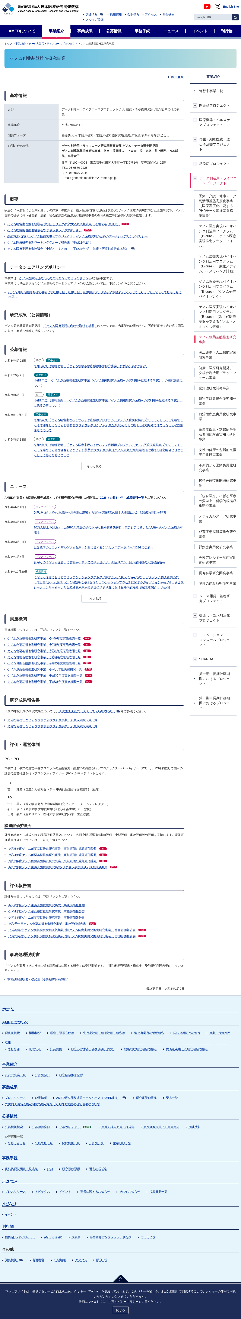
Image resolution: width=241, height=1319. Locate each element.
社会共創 (56, 1049)
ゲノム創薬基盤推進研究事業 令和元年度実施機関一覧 (49, 669)
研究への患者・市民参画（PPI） (93, 1049)
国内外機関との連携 (186, 1033)
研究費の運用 (71, 1169)
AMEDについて (15, 1022)
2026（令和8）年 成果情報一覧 (122, 497)
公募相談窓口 (41, 1127)
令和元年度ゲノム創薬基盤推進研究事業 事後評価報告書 (52, 923)
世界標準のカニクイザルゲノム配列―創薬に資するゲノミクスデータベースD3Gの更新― (93, 547)
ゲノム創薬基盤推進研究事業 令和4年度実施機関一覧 (49, 650)
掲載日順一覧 (122, 1143)
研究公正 (35, 1049)
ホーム (8, 1009)
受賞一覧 (172, 1097)
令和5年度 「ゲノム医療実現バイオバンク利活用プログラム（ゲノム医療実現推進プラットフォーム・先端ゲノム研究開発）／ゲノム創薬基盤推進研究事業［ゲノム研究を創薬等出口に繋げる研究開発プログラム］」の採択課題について (108, 425)
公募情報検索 (14, 1127)
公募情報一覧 (44, 1143)
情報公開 (14, 1049)
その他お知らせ (129, 1191)
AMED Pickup (53, 1237)
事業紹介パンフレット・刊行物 (110, 1237)
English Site (231, 6)
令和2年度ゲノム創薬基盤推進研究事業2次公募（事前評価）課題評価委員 (62, 867)
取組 (8, 1042)
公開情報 (133, 14)
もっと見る (94, 466)
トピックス (42, 1191)
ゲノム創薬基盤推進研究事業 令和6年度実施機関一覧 (49, 638)
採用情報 (116, 14)
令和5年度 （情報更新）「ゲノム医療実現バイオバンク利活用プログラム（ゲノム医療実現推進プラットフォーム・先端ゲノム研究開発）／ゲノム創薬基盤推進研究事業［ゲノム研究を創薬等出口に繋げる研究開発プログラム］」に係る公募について (108, 450)
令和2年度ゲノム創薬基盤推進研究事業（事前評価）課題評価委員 (57, 861)
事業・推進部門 (219, 1033)
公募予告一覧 (17, 1143)
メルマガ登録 (95, 19)
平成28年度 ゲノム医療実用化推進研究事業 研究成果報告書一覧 (52, 720)
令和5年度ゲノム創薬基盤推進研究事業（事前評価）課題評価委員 (57, 848)
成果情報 (41, 1097)
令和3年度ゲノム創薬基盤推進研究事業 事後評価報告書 (46, 917)
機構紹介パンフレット (20, 1237)
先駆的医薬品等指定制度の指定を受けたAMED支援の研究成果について (52, 1104)
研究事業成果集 (146, 1097)
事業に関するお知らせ (95, 1191)
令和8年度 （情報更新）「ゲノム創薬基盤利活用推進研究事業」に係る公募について (90, 366)
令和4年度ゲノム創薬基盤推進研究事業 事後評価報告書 (46, 911)
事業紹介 (20, 43)
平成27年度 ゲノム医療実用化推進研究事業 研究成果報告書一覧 (52, 726)
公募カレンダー (75, 1127)
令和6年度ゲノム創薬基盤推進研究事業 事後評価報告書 (46, 905)
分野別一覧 (96, 1143)
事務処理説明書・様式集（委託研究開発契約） (38, 979)
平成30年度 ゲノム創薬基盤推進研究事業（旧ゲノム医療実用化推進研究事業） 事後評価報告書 (77, 930)
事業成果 (10, 1087)
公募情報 (10, 1116)
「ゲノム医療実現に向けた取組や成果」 (70, 325)
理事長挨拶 (12, 1033)
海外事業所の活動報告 (149, 1033)
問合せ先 (168, 14)
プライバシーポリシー (124, 1301)
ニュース (10, 1181)
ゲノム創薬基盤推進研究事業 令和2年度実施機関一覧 (49, 663)
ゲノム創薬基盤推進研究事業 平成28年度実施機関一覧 (49, 681)
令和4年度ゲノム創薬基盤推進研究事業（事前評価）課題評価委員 (57, 854)
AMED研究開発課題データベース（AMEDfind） (91, 1097)
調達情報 (94, 14)
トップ (8, 43)
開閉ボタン (195, 105)
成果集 (76, 1237)
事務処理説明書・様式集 (118, 1127)
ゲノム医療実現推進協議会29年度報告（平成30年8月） (49, 230)
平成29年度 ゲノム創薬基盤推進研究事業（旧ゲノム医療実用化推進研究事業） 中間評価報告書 (77, 936)
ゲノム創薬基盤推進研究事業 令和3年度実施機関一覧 (49, 657)
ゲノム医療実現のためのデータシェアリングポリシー (55, 278)
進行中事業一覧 (15, 1075)
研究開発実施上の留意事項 (162, 1127)
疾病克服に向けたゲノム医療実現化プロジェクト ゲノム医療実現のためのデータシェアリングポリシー (77, 236)
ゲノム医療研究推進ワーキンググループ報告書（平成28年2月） (50, 242)
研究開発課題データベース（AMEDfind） (89, 711)
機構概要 (35, 1033)
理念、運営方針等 (62, 1033)
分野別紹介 (42, 1075)
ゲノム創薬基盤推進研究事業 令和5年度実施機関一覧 (49, 644)
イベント (65, 1191)
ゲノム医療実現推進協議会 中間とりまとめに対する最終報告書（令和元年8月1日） (68, 224)
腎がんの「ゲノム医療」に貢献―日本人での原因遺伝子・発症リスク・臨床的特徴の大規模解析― (99, 562)
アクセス (151, 14)
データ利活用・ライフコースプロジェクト (53, 43)
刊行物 (8, 1226)
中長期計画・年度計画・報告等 (104, 1033)
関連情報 (195, 1127)
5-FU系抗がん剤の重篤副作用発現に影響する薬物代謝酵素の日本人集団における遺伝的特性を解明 (100, 512)
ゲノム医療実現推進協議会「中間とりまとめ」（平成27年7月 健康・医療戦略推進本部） (70, 248)
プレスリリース (15, 1097)
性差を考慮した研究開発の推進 (187, 1049)
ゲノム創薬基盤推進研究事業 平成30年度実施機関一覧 (49, 675)
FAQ (50, 1169)
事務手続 (10, 1158)
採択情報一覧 (71, 1143)
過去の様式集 (98, 1169)
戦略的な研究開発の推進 (140, 1049)
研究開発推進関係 (71, 1075)
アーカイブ (148, 1237)
